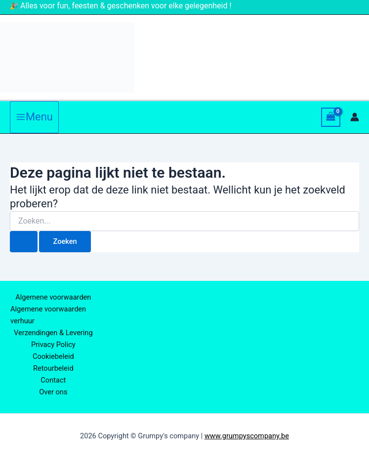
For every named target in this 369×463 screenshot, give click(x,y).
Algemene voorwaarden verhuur (48, 315)
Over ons (53, 391)
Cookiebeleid (53, 356)
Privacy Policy (53, 344)
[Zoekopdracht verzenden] (24, 241)
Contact (53, 380)
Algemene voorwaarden (53, 297)
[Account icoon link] (354, 117)
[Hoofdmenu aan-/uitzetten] (34, 117)
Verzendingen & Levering (53, 332)
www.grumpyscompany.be (247, 435)
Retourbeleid (53, 368)
